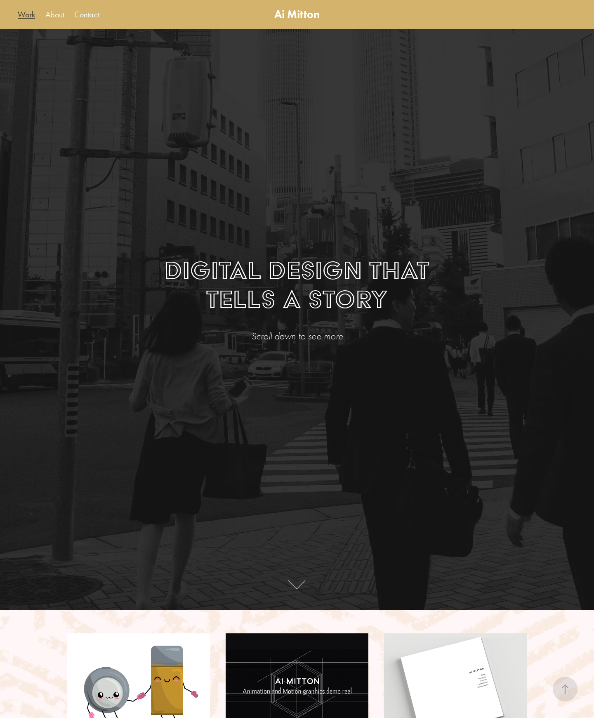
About (54, 14)
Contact (86, 14)
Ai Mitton (297, 14)
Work (26, 14)
